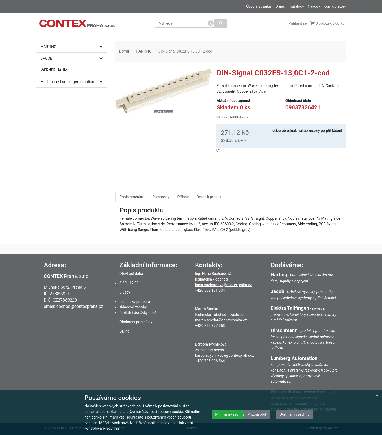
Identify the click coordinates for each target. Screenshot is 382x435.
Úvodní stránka (258, 6)
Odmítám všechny (294, 414)
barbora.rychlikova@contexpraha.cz (224, 355)
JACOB (73, 58)
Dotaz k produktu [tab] (211, 197)
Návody (314, 6)
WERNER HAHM (54, 70)
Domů (124, 51)
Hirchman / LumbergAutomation (73, 81)
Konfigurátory (335, 6)
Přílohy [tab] (183, 197)
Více (262, 91)
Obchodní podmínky (135, 322)
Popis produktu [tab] (131, 197)
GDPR (124, 331)
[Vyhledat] (220, 23)
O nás (280, 6)
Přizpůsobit (256, 414)
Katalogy (296, 6)
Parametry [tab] (160, 197)
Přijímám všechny (229, 414)
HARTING (73, 46)
